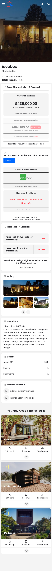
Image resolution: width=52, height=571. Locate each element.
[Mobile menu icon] (3, 4)
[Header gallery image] (26, 31)
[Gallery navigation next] (28, 312)
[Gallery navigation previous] (23, 312)
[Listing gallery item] (10, 302)
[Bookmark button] (26, 457)
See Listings (25, 267)
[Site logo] (10, 4)
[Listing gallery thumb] (26, 288)
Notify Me (8, 160)
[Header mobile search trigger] (49, 4)
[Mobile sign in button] (42, 4)
